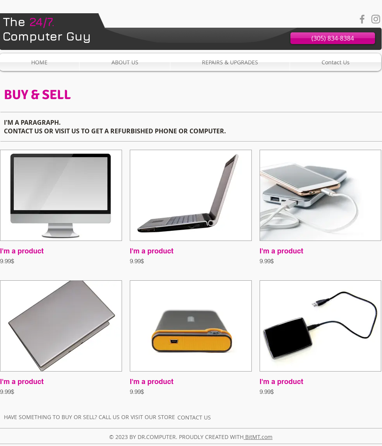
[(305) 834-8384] (332, 38)
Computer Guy (47, 28)
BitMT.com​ (258, 437)
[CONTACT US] (194, 417)
